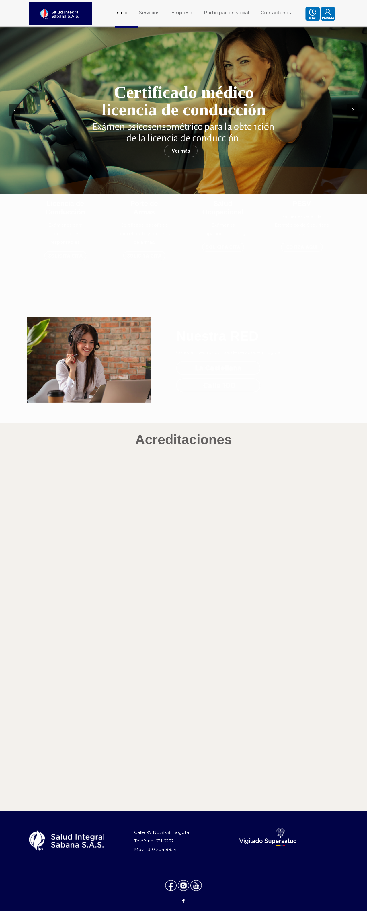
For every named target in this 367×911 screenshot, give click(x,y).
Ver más (181, 151)
